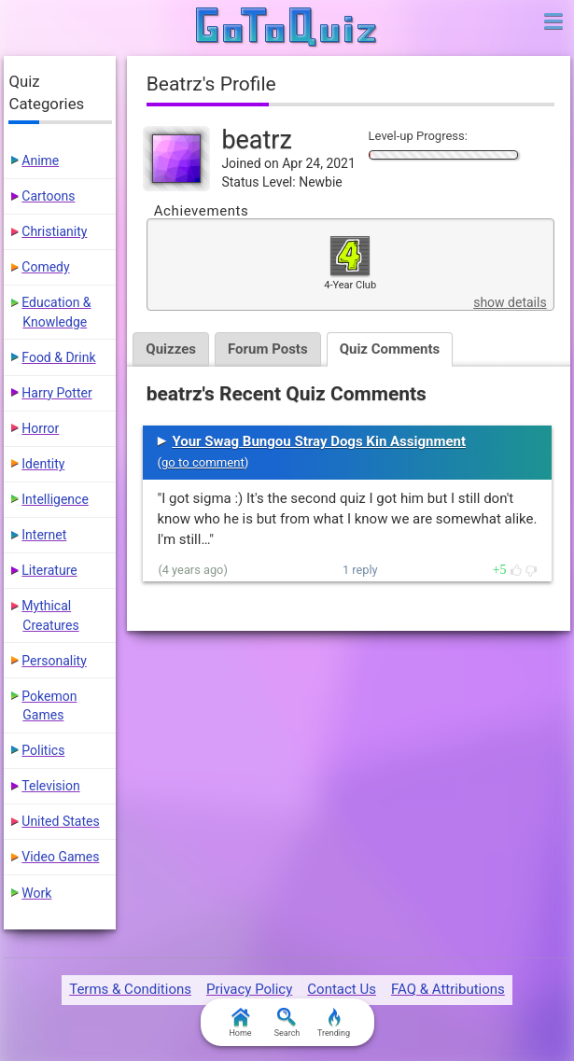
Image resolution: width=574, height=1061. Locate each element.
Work (36, 893)
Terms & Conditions (130, 989)
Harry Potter (56, 392)
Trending (333, 1023)
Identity (42, 463)
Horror (40, 428)
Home (240, 1023)
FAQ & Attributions (448, 989)
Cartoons (48, 195)
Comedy (45, 266)
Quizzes (171, 349)
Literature (49, 570)
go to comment (203, 462)
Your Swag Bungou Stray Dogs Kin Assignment (319, 441)
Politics (42, 750)
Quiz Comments (390, 349)
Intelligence (55, 499)
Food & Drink (58, 357)
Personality (53, 660)
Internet (43, 534)
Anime (40, 160)
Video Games (60, 856)
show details (509, 302)
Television (50, 785)
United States (60, 821)
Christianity (54, 231)
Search (287, 1023)
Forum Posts (268, 349)
